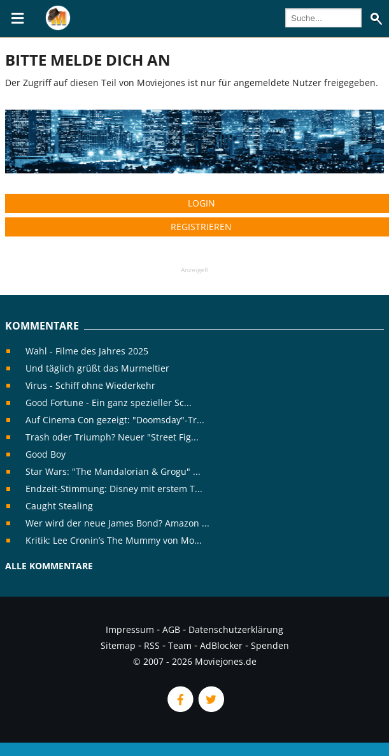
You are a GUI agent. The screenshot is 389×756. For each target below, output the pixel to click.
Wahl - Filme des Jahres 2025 (86, 351)
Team (180, 645)
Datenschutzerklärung (235, 629)
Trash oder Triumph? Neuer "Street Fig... (112, 437)
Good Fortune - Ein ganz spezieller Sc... (108, 402)
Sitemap (118, 645)
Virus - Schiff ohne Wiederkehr (90, 385)
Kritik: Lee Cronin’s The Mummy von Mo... (113, 540)
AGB (171, 629)
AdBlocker (221, 645)
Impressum (130, 629)
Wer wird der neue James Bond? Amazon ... (117, 523)
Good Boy (45, 454)
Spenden (270, 645)
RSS (152, 645)
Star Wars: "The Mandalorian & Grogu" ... (113, 471)
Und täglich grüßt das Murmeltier (97, 368)
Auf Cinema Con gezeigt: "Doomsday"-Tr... (114, 420)
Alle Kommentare (49, 566)
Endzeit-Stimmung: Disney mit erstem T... (113, 489)
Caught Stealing (59, 506)
